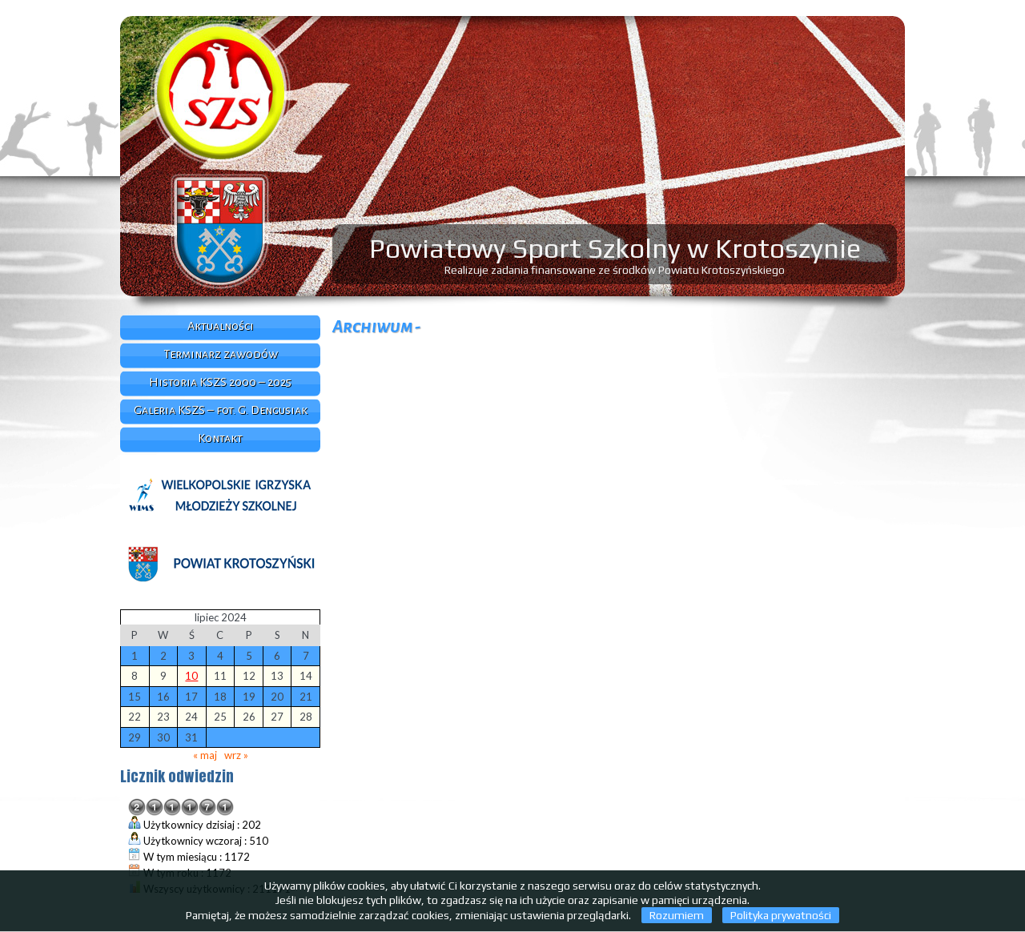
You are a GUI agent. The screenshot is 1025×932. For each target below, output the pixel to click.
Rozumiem (676, 915)
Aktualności (220, 325)
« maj (205, 755)
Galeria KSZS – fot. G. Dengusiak (221, 410)
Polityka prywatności (780, 915)
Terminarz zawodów (220, 353)
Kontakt (220, 438)
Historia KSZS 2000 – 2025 (220, 382)
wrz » (236, 755)
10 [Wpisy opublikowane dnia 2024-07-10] (191, 675)
